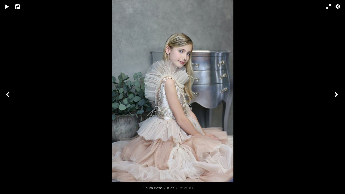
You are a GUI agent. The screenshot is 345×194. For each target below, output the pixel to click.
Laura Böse (153, 188)
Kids (170, 188)
